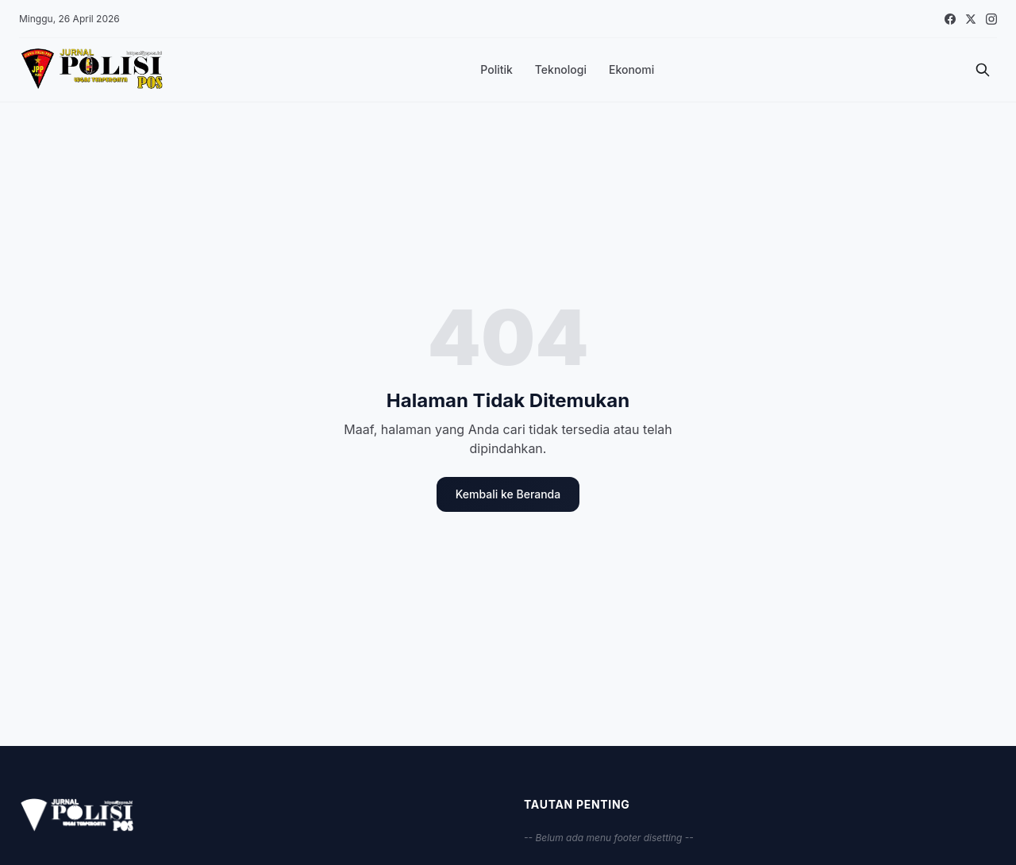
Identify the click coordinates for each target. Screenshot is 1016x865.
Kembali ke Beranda (508, 494)
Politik (496, 69)
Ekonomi (631, 69)
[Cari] (982, 70)
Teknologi (561, 69)
